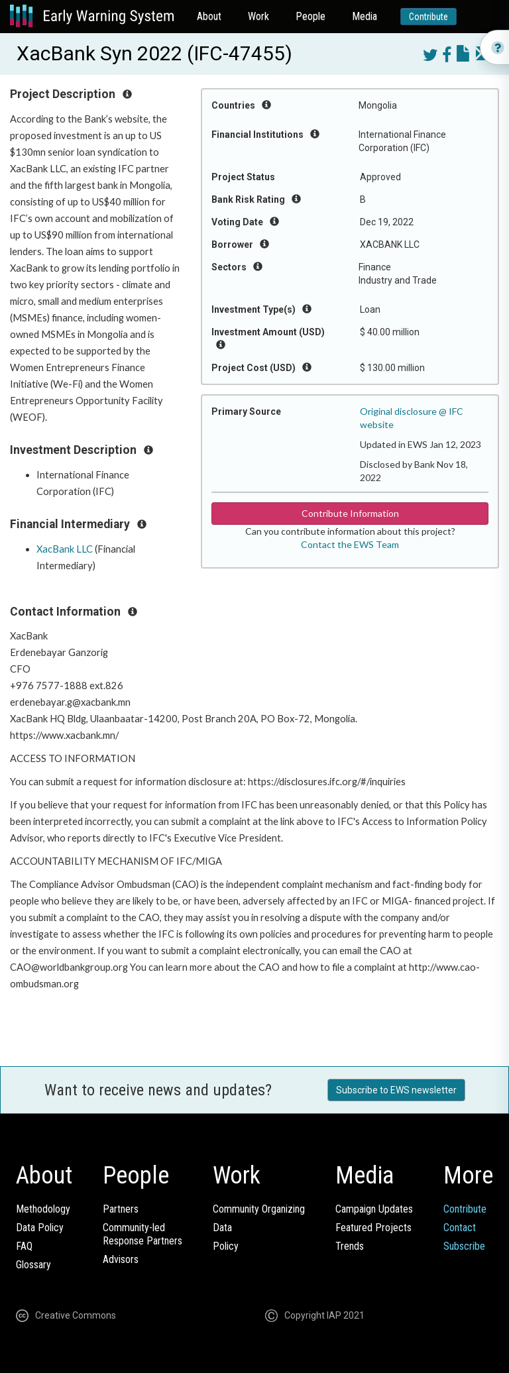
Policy (226, 1246)
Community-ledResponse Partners (142, 1234)
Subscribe (464, 1246)
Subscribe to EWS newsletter (396, 1090)
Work (258, 16)
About (209, 16)
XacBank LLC (64, 549)
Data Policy (40, 1227)
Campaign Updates (374, 1209)
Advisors (121, 1259)
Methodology (43, 1209)
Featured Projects (373, 1227)
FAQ (24, 1246)
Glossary (33, 1264)
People (310, 16)
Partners (121, 1209)
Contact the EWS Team (350, 544)
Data (222, 1227)
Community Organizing (259, 1209)
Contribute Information (350, 513)
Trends (349, 1246)
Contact (459, 1227)
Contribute (428, 16)
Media (364, 16)
